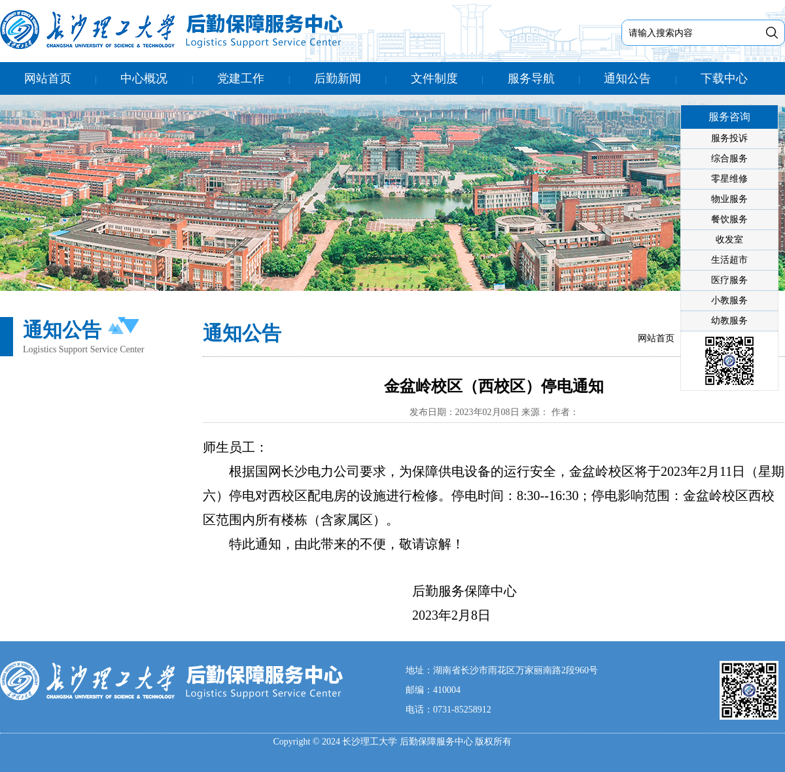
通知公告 (627, 78)
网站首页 (47, 78)
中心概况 (143, 78)
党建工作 (240, 78)
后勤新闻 (337, 78)
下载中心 (724, 78)
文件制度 (434, 78)
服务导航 (531, 78)
